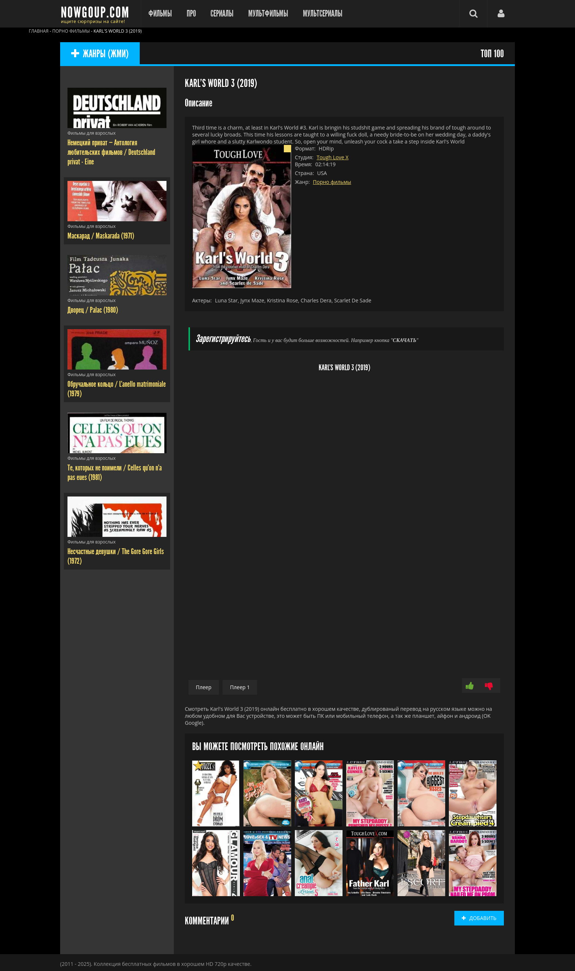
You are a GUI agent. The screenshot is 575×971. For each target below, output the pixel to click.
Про (191, 13)
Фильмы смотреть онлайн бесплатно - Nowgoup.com (96, 14)
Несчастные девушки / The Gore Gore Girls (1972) (115, 556)
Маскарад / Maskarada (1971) (100, 236)
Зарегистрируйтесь (222, 339)
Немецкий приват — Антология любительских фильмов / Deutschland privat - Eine (111, 152)
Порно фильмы (332, 181)
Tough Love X (332, 157)
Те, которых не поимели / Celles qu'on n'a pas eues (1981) (114, 472)
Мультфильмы (268, 13)
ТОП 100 (492, 54)
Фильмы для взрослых (91, 133)
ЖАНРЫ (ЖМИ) (100, 54)
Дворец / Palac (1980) (92, 310)
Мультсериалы (323, 13)
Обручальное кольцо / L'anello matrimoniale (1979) (116, 389)
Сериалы (222, 13)
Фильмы (160, 13)
